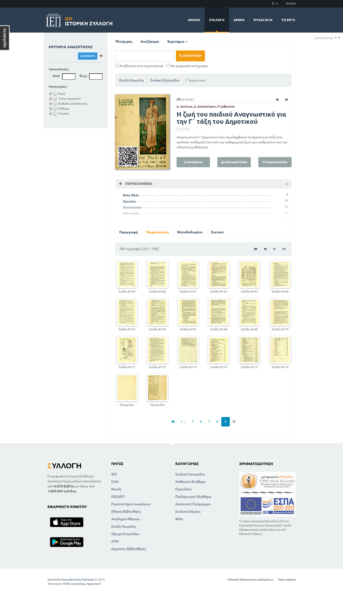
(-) (339, 38)
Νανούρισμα (132, 207)
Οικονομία (131, 213)
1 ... (183, 422)
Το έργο (288, 20)
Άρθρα (238, 20)
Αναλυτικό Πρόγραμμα (192, 504)
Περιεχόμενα (138, 183)
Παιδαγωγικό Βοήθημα (193, 497)
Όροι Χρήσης (287, 579)
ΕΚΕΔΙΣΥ (118, 497)
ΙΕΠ (114, 474)
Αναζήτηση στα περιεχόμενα (139, 66)
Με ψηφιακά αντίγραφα (187, 66)
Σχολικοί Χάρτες (187, 511)
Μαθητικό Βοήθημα (190, 482)
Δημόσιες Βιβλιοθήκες (128, 549)
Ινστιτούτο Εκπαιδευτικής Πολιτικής (70, 579)
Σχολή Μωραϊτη (131, 80)
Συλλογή (217, 20)
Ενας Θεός (131, 195)
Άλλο (179, 519)
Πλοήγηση (123, 41)
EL (275, 3)
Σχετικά (217, 232)
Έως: (83, 76)
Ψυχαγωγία (262, 20)
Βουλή (116, 489)
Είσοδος (291, 3)
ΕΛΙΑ (115, 482)
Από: (56, 76)
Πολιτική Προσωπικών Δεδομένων (250, 579)
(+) (336, 38)
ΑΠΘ (115, 541)
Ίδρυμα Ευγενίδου (125, 534)
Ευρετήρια (177, 41)
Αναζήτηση (150, 41)
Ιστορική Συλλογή (89, 20)
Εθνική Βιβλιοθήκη (126, 511)
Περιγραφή (128, 232)
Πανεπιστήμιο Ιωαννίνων (131, 504)
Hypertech (94, 583)
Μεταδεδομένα (189, 232)
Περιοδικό (183, 489)
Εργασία (129, 201)
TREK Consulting (74, 583)
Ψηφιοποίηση (157, 232)
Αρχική (194, 20)
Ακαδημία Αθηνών (125, 519)
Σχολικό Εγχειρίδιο (165, 80)
